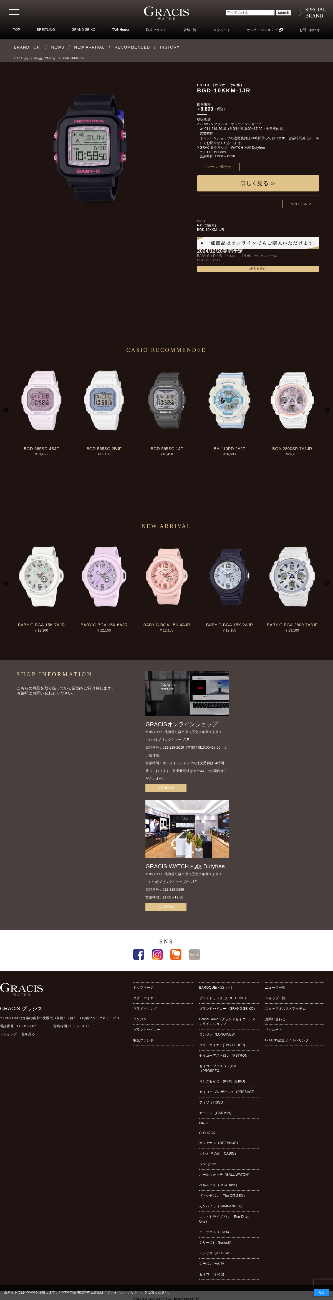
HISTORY (170, 47)
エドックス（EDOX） (216, 1232)
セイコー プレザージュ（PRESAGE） (228, 1092)
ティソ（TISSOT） (214, 1102)
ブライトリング (145, 1009)
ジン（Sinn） (209, 1164)
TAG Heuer (120, 30)
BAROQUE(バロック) (215, 987)
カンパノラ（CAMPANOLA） (221, 1206)
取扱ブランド (156, 30)
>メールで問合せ (218, 167)
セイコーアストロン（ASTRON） (225, 1055)
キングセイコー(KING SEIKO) (222, 1081)
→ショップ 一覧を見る (17, 1034)
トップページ (143, 987)
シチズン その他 (211, 1264)
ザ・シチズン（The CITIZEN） (223, 1196)
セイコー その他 (211, 1274)
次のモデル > (300, 204)
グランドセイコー (146, 1030)
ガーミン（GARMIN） (216, 1113)
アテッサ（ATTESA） (216, 1253)
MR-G (203, 1123)
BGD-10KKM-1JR (73, 58)
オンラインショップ (262, 30)
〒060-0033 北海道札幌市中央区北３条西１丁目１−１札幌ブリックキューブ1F (60, 1018)
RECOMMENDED (132, 47)
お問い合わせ (309, 30)
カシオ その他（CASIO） (40, 58)
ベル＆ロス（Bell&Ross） (219, 1185)
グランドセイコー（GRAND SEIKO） (228, 1009)
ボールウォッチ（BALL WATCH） (225, 1175)
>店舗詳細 (166, 788)
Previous (6, 410)
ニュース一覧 (275, 987)
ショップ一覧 (275, 998)
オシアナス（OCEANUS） (219, 1143)
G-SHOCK (207, 1133)
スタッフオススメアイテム (285, 1009)
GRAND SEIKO (83, 30)
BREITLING (46, 30)
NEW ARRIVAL (89, 47)
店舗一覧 (190, 30)
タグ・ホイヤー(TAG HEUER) (222, 1045)
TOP (16, 30)
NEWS (57, 47)
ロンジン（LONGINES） (218, 1034)
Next (327, 410)
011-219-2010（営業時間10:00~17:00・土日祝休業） (245, 129)
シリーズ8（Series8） (216, 1243)
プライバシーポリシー (124, 1292)
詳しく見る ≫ (258, 183)
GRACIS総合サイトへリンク (287, 1040)
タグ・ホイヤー (145, 998)
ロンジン (140, 1019)
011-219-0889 (215, 152)
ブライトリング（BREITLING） (223, 998)
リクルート (221, 30)
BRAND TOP (27, 47)
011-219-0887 (25, 1026)
